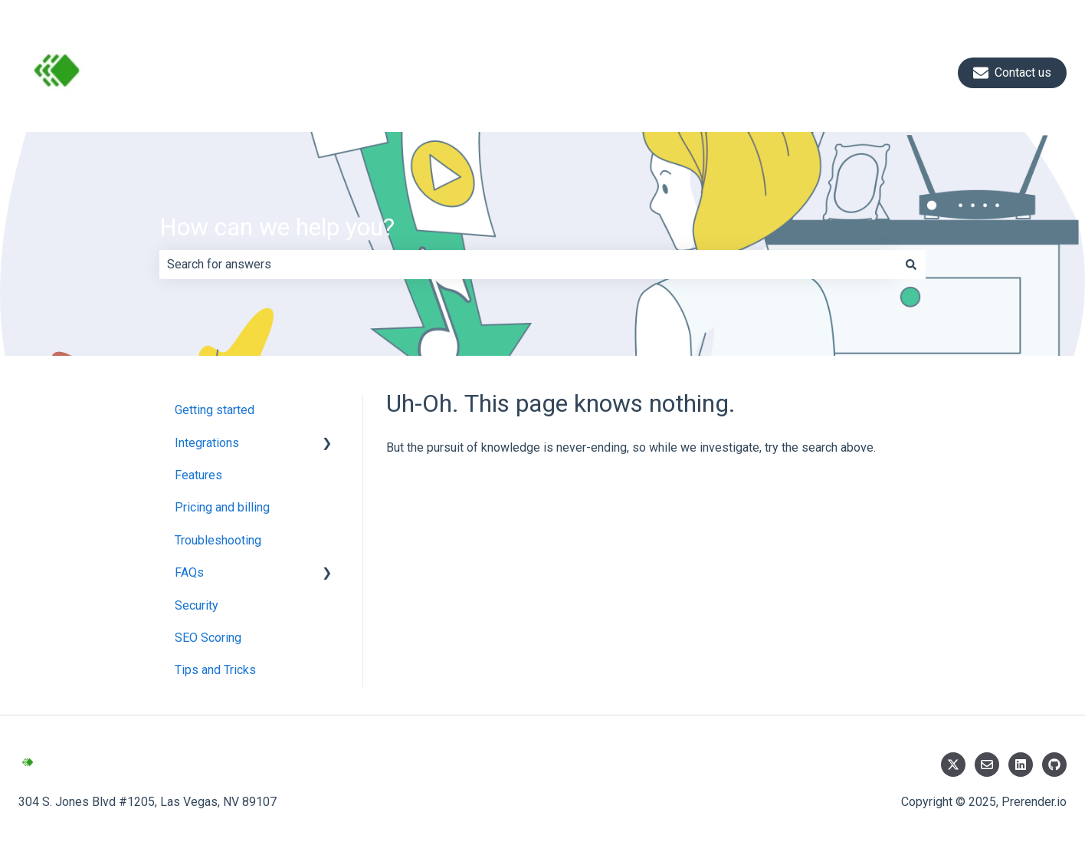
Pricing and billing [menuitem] (222, 507)
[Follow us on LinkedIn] (1020, 764)
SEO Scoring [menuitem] (208, 637)
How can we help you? (277, 227)
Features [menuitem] (198, 475)
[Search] (911, 264)
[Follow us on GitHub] (1054, 764)
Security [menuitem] (196, 605)
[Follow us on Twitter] (953, 764)
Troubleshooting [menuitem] (218, 540)
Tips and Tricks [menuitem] (215, 670)
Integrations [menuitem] (207, 443)
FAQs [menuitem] (189, 572)
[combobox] (528, 264)
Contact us (1012, 73)
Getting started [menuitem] (214, 410)
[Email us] (987, 764)
